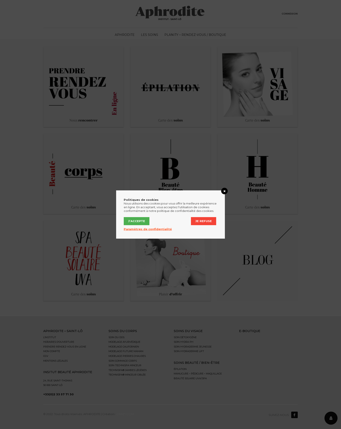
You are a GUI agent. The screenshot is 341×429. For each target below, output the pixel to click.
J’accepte (136, 221)
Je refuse (203, 221)
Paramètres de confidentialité (148, 229)
